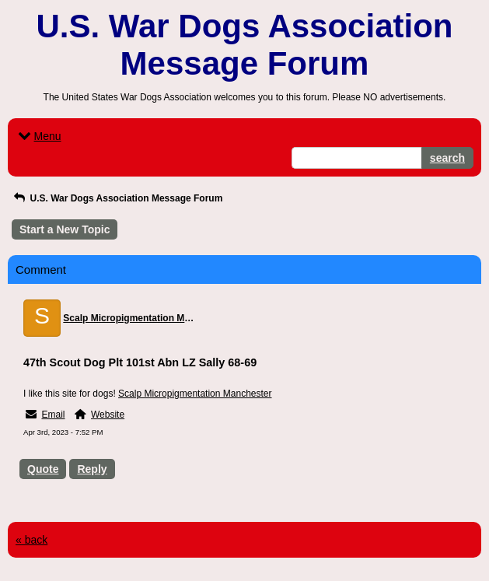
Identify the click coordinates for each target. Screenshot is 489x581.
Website (107, 414)
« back (31, 540)
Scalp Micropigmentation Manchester (194, 393)
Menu (38, 136)
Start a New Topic (64, 229)
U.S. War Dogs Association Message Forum (117, 198)
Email (53, 414)
